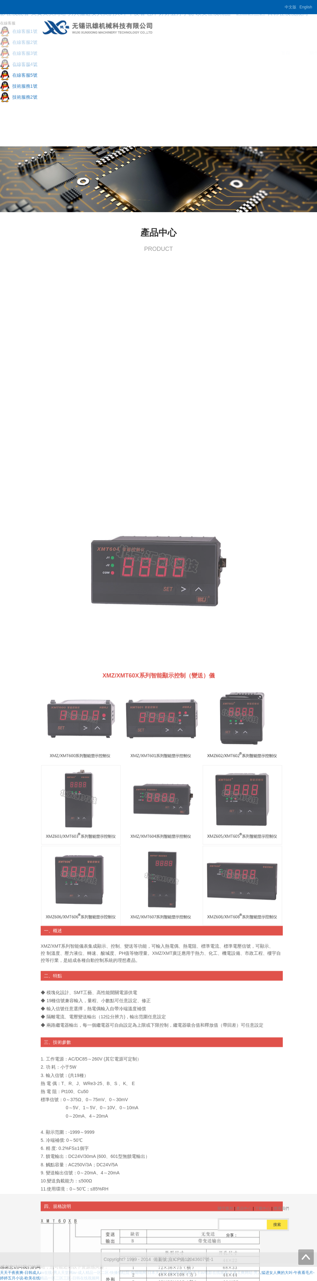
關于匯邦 (144, 52)
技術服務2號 (18, 97)
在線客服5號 (18, 75)
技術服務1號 (18, 86)
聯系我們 (256, 52)
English (306, 7)
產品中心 (181, 52)
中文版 (290, 7)
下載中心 (219, 52)
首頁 (110, 52)
